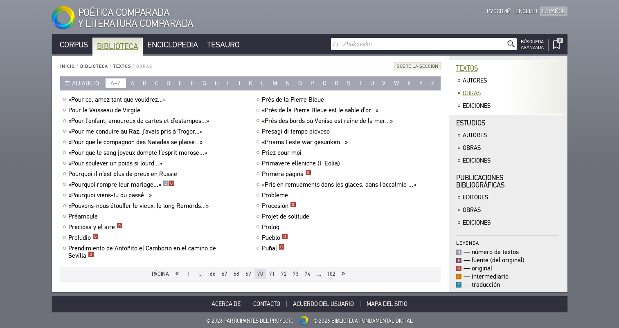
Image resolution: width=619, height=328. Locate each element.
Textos (122, 66)
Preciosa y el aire (95, 227)
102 (331, 274)
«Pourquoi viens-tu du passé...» (111, 195)
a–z (115, 83)
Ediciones (477, 105)
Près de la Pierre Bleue (294, 99)
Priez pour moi (283, 152)
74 (308, 274)
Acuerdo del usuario (323, 304)
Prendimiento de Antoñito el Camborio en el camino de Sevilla (142, 252)
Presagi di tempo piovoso (297, 131)
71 (272, 274)
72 (284, 274)
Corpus (74, 44)
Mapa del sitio (387, 304)
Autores (475, 80)
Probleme (276, 195)
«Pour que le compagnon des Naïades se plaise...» (136, 142)
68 (236, 274)
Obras (472, 93)
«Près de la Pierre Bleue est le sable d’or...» (321, 110)
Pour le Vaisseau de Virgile (105, 110)
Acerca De (226, 304)
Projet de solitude (286, 216)
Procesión (279, 206)
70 (260, 274)
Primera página (286, 174)
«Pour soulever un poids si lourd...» (116, 163)
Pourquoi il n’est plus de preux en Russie (123, 174)
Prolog (271, 227)
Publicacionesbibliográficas (480, 182)
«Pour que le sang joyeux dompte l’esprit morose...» (138, 152)
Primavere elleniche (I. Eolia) (302, 163)
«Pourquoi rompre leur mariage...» (121, 184)
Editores (475, 197)
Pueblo (275, 237)
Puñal (273, 248)
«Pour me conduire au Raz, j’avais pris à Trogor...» (136, 131)
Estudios (470, 123)
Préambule (84, 216)
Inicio (67, 66)
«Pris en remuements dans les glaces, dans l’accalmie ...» (340, 184)
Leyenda (467, 242)
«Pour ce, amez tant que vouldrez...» (118, 99)
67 (224, 274)
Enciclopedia (172, 44)
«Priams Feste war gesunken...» (306, 142)
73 (296, 274)
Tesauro (223, 44)
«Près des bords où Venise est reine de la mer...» (328, 121)
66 (213, 274)
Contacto (266, 304)
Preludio (83, 237)
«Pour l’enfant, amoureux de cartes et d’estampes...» (139, 121)
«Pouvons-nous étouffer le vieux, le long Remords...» (139, 206)
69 (248, 274)
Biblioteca (117, 46)
